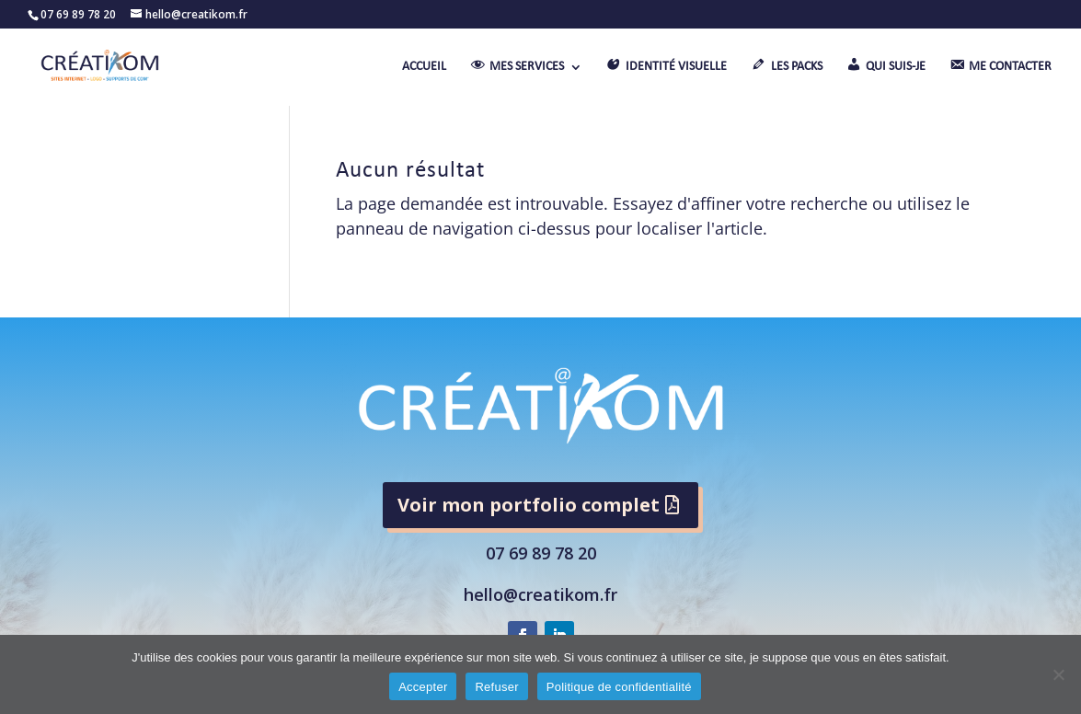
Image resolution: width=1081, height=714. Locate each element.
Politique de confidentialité (619, 687)
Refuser (496, 687)
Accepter (422, 687)
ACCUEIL (424, 67)
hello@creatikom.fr (540, 594)
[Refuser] (1058, 674)
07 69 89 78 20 (541, 553)
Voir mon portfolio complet (528, 504)
